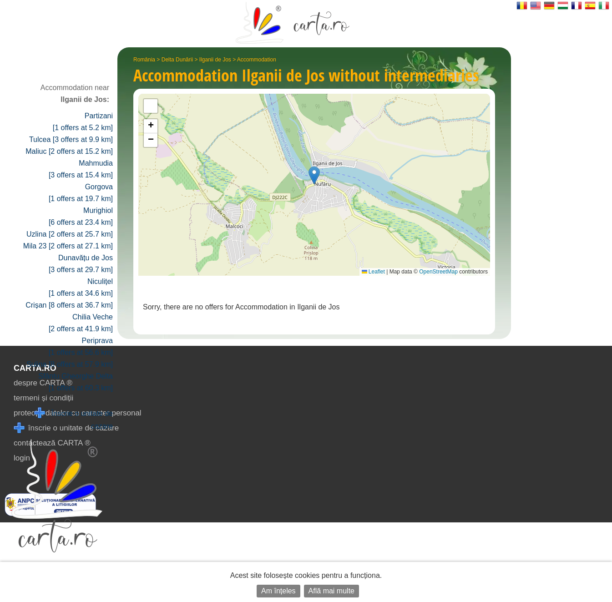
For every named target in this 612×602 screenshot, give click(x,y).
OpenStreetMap (438, 271)
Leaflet (373, 271)
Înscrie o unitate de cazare (73, 419)
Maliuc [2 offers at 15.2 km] (69, 151)
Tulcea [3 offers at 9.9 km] (71, 139)
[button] (314, 175)
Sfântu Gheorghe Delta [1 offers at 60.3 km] (75, 382)
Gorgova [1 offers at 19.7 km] (81, 192)
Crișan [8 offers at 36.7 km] (69, 305)
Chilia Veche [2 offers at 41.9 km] (81, 323)
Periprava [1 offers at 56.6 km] (81, 346)
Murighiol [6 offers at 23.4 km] (81, 216)
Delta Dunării (177, 59)
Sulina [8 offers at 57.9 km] (69, 364)
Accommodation (256, 59)
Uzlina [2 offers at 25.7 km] (69, 234)
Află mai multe (331, 591)
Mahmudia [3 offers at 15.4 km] (81, 169)
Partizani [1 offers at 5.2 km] (83, 122)
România (144, 59)
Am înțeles (278, 591)
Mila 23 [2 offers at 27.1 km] (68, 246)
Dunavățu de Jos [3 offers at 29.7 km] (81, 263)
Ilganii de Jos (215, 59)
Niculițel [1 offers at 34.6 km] (81, 287)
